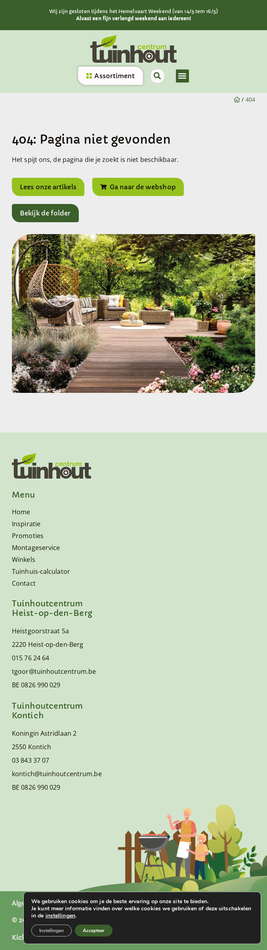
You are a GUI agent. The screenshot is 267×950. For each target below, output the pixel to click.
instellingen (60, 915)
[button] (182, 76)
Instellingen (51, 930)
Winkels (23, 559)
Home (21, 512)
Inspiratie (26, 524)
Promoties (28, 536)
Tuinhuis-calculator (41, 571)
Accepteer (94, 930)
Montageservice (36, 548)
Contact (24, 583)
